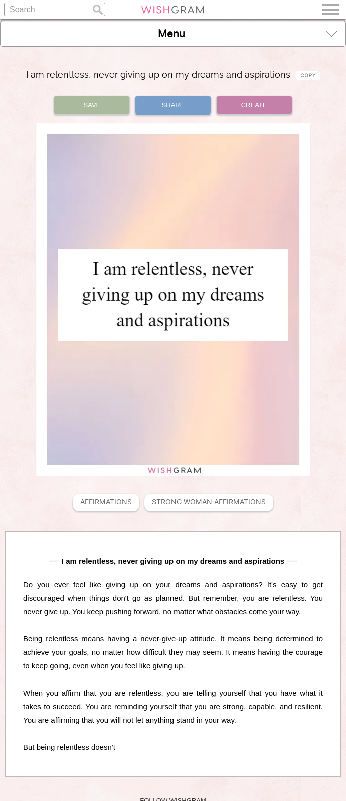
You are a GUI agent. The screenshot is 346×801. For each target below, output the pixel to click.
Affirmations (106, 502)
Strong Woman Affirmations (209, 502)
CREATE (254, 105)
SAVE (92, 105)
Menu (247, 33)
